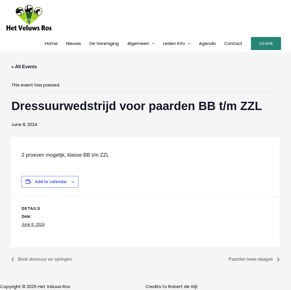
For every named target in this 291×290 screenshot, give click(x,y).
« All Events (24, 66)
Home (51, 43)
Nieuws (73, 43)
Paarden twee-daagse (251, 259)
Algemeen (138, 43)
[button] (266, 43)
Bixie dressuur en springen (44, 259)
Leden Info (174, 43)
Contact (233, 43)
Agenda (207, 43)
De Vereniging (104, 43)
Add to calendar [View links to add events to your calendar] (51, 181)
